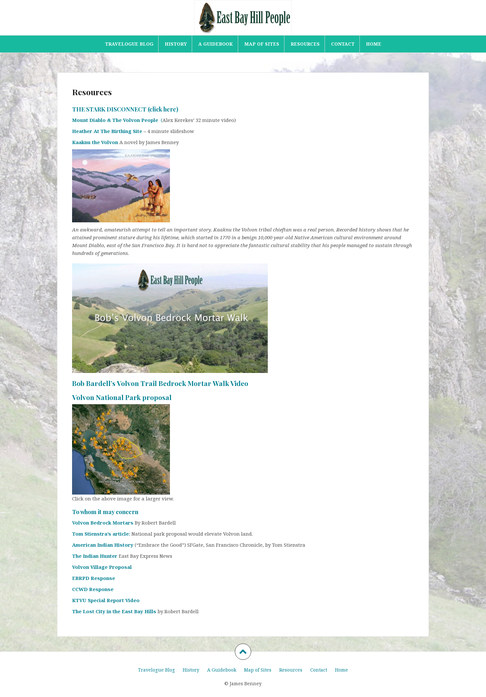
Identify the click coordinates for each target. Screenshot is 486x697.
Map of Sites (261, 44)
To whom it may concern (105, 512)
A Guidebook (215, 44)
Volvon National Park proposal (122, 397)
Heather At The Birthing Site (107, 131)
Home (373, 44)
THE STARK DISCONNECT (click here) (125, 109)
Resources (305, 44)
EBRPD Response (93, 578)
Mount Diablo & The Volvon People (116, 120)
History (176, 44)
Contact (343, 44)
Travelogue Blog (129, 44)
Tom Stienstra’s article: (101, 533)
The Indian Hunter (94, 556)
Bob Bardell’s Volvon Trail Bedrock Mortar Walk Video (160, 383)
